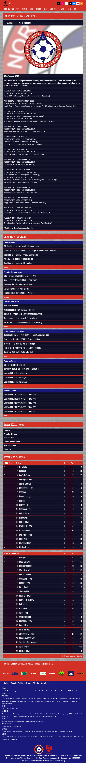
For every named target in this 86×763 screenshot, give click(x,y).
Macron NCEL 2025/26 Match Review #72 (20, 407)
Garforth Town (24, 475)
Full (3, 709)
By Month (24, 698)
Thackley (22, 492)
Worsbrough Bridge (26, 616)
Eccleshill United (25, 530)
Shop (75, 9)
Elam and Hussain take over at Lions (18, 284)
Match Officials (55, 9)
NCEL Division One (11, 553)
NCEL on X (9, 737)
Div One (53, 698)
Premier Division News (13, 272)
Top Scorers (5, 714)
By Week (17, 698)
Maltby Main (24, 547)
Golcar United (24, 513)
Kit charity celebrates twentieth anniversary (21, 246)
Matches (25, 9)
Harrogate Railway (26, 600)
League (63, 9)
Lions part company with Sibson (16, 288)
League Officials (6, 732)
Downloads (47, 732)
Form (16, 709)
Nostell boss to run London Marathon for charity (23, 322)
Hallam (22, 500)
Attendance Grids (7, 704)
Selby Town (23, 612)
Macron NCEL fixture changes (15, 373)
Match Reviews (10, 390)
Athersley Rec (24, 629)
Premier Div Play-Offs (43, 698)
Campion (22, 471)
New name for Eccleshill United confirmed (20, 280)
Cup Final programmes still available (18, 263)
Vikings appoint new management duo (19, 309)
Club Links (6, 739)
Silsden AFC (23, 505)
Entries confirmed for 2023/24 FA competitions (22, 348)
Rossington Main (25, 479)
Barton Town (24, 521)
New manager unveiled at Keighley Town (20, 275)
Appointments (17, 726)
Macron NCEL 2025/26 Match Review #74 (20, 398)
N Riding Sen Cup (34, 701)
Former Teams (38, 721)
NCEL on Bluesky (56, 737)
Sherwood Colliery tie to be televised (18, 352)
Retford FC (23, 604)
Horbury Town (24, 583)
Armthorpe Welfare (26, 633)
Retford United (25, 574)
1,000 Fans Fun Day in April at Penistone (19, 292)
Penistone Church (26, 487)
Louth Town (23, 608)
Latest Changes (6, 726)
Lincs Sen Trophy (23, 701)
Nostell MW (23, 625)
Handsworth (24, 517)
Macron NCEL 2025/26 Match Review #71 (19, 411)
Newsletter (62, 732)
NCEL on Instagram (20, 737)
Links (70, 9)
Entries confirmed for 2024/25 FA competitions (22, 339)
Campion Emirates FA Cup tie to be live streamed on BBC (26, 335)
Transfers (64, 691)
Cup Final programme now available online (21, 254)
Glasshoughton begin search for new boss (20, 318)
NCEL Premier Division (13, 463)
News (18, 9)
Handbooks (39, 732)
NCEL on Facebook (32, 737)
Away (12, 709)
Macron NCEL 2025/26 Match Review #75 (20, 394)
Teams (46, 9)
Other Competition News (14, 331)
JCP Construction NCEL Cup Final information (21, 369)
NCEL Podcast (72, 691)
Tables (31, 9)
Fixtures (7, 449)
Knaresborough (25, 496)
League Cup (71, 698)
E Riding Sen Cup (11, 701)
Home (5, 9)
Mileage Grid (29, 721)
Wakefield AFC (25, 570)
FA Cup (78, 698)
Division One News (11, 301)
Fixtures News (10, 361)
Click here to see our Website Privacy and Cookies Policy (43, 760)
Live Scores (11, 9)
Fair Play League (15, 714)
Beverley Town (24, 561)
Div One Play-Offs (61, 698)
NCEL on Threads (45, 737)
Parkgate (22, 557)
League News (9, 242)
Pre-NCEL (69, 732)
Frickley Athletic (25, 526)
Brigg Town (23, 587)
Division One (9, 438)
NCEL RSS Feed (79, 737)
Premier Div (31, 698)
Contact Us (27, 732)
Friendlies (65, 701)
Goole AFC (23, 538)
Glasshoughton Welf (27, 638)
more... (6, 267)
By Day (12, 698)
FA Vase (77, 714)
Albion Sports (24, 483)
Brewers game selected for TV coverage (19, 343)
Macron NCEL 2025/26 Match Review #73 (20, 402)
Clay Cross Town (25, 621)
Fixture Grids (73, 701)
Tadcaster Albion (25, 509)
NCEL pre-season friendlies (14, 364)
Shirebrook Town (25, 565)
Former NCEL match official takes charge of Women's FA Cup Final (30, 250)
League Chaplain (18, 732)
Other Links (14, 739)
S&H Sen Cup (45, 701)
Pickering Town (25, 543)
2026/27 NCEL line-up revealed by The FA (19, 258)
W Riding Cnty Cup (55, 701)
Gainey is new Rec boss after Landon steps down (23, 314)
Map (23, 721)
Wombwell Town (25, 578)
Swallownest (24, 646)
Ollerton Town (24, 650)
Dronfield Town (25, 595)
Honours (54, 732)
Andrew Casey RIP (11, 305)
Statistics (39, 9)
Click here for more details (71, 656)
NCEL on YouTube (67, 737)
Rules (33, 732)
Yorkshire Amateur (26, 642)
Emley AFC (23, 466)
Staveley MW (24, 591)
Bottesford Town (25, 534)
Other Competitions (12, 441)
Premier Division (10, 434)
